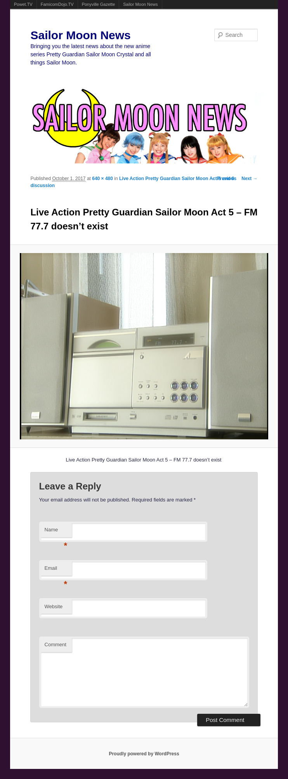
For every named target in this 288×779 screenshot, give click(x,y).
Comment (55, 644)
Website (54, 606)
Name (56, 532)
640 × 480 (102, 178)
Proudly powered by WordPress (144, 753)
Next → (249, 178)
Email (56, 570)
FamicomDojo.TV (57, 4)
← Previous (223, 178)
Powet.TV (23, 4)
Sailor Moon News (140, 4)
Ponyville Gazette (98, 4)
